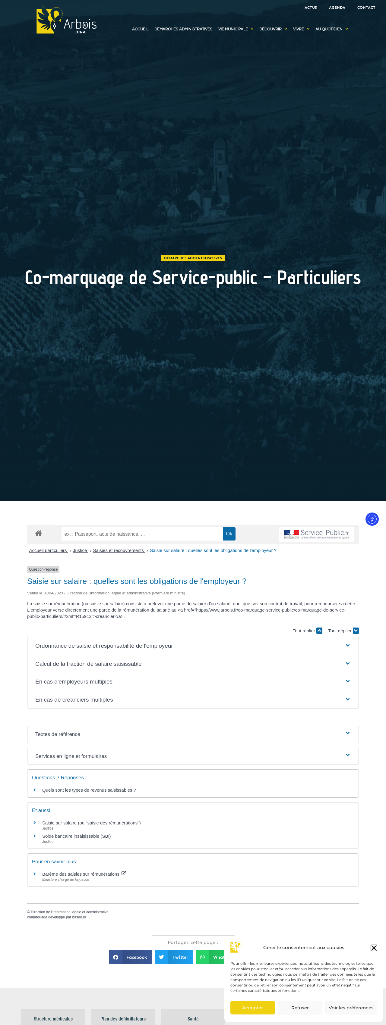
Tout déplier (343, 631)
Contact (366, 7)
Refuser (300, 1008)
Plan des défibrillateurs (123, 1019)
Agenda (337, 7)
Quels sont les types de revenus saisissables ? (89, 790)
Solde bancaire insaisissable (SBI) (76, 836)
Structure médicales (53, 1019)
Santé (193, 1019)
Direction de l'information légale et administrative (70, 912)
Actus (311, 7)
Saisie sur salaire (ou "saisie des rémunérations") (91, 822)
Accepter (252, 1008)
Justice (80, 550)
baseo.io (79, 917)
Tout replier (307, 631)
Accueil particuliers (48, 550)
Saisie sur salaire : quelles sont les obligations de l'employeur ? (213, 550)
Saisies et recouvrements (119, 550)
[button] (374, 948)
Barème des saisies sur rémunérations (84, 874)
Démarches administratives (193, 258)
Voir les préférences (351, 1008)
